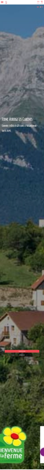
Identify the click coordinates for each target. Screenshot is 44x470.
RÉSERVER (22, 355)
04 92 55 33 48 (22, 351)
